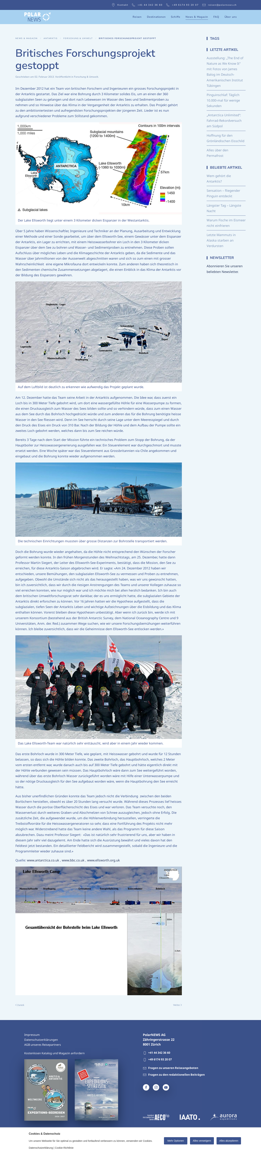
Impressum (32, 1035)
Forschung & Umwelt (86, 77)
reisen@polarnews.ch (219, 5)
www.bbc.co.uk (73, 860)
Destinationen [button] (156, 17)
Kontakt (120, 5)
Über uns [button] (231, 17)
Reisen (137, 17)
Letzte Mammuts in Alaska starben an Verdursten (221, 240)
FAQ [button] (216, 17)
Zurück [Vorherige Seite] (19, 1005)
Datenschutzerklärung (41, 1147)
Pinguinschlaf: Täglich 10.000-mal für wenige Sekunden (223, 100)
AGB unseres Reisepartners (42, 1045)
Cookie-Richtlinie (64, 1147)
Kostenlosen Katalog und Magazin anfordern (54, 1053)
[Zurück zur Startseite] (37, 17)
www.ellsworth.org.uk (103, 860)
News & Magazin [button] (197, 17)
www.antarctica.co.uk (43, 860)
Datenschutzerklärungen (41, 1040)
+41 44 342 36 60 (147, 5)
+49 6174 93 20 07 (182, 5)
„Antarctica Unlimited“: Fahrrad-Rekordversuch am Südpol (224, 120)
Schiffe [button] (175, 17)
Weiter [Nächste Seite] (177, 1005)
